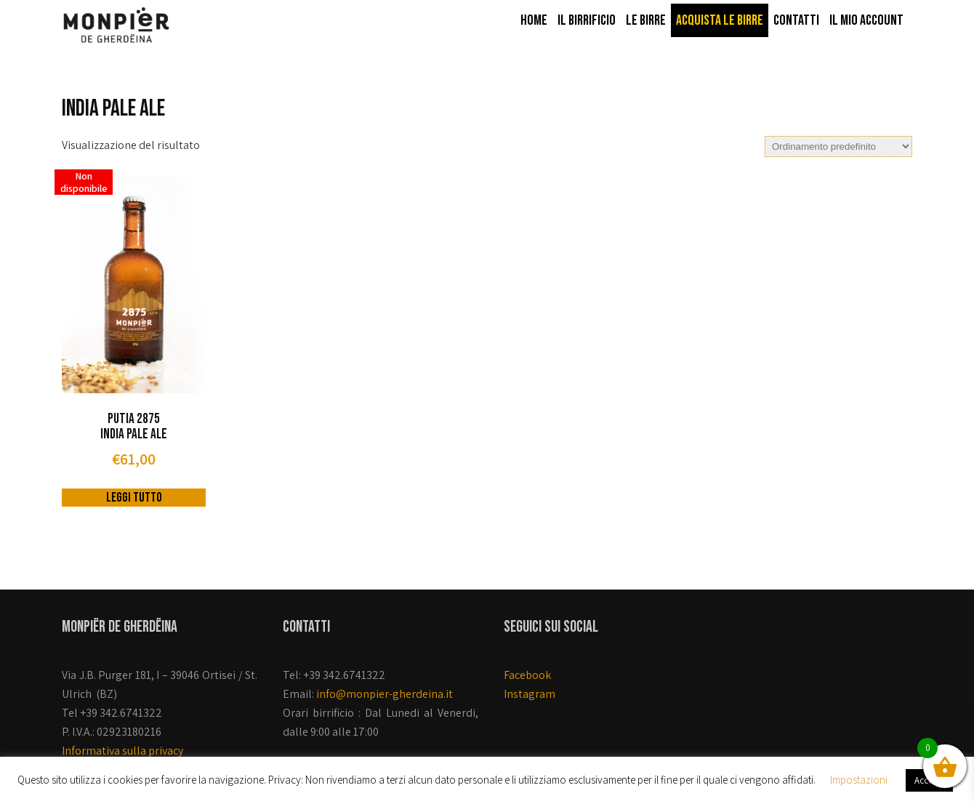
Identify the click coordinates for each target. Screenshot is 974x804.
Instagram (529, 694)
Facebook (527, 675)
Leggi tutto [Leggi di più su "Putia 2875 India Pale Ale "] (134, 497)
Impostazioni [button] (859, 780)
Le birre (646, 20)
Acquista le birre (719, 20)
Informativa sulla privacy (122, 750)
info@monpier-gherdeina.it (384, 694)
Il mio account (866, 20)
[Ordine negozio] (838, 146)
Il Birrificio (587, 20)
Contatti (796, 20)
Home (533, 20)
